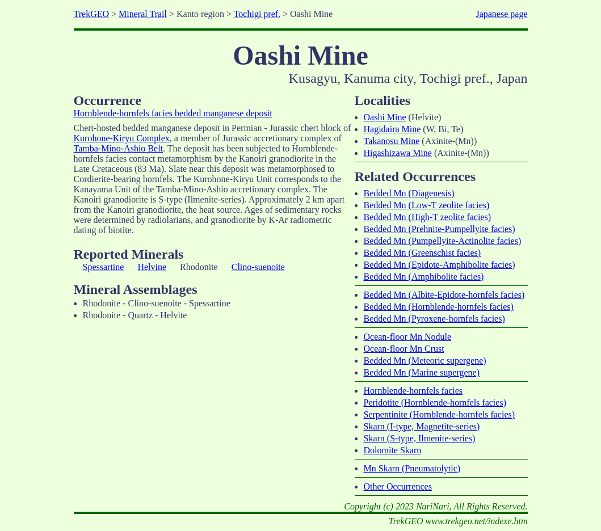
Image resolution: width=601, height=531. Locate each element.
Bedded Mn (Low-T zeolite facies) (427, 205)
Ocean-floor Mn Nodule (408, 337)
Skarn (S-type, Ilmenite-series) (420, 438)
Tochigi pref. (257, 14)
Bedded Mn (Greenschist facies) (422, 253)
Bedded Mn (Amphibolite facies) (424, 276)
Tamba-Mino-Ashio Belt (118, 148)
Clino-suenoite (258, 267)
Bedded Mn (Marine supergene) (422, 372)
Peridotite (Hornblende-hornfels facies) (435, 402)
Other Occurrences (398, 486)
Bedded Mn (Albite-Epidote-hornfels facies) (444, 295)
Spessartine (103, 267)
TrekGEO (92, 14)
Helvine (151, 267)
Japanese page (501, 14)
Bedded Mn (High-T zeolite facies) (427, 217)
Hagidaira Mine (392, 129)
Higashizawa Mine (398, 153)
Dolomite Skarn (393, 450)
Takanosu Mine (392, 141)
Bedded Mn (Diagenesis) (409, 193)
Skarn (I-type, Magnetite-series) (422, 426)
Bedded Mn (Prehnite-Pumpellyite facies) (439, 229)
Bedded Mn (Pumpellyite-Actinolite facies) (443, 241)
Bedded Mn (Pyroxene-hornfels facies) (434, 318)
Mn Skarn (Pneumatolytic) (412, 468)
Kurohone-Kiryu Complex (122, 138)
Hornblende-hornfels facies (413, 390)
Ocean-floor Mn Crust (404, 348)
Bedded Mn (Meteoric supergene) (425, 360)
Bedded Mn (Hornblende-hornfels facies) (439, 306)
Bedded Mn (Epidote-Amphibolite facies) (439, 264)
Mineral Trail (143, 14)
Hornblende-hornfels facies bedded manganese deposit (173, 113)
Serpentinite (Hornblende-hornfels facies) (439, 414)
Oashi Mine (385, 117)
